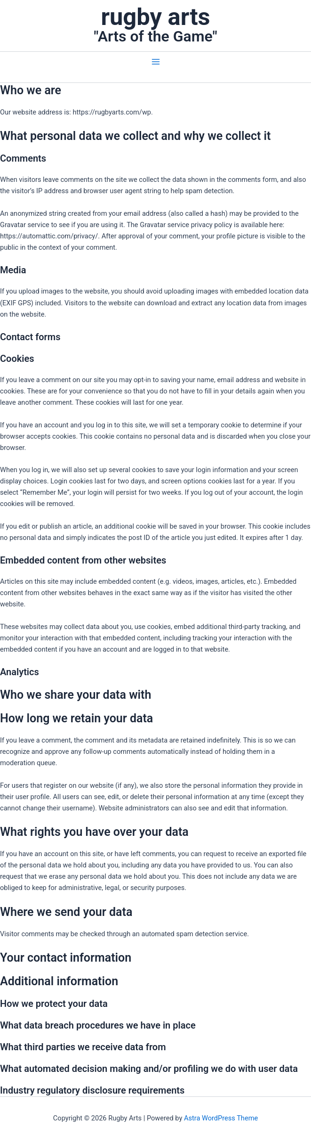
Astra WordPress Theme (221, 1118)
